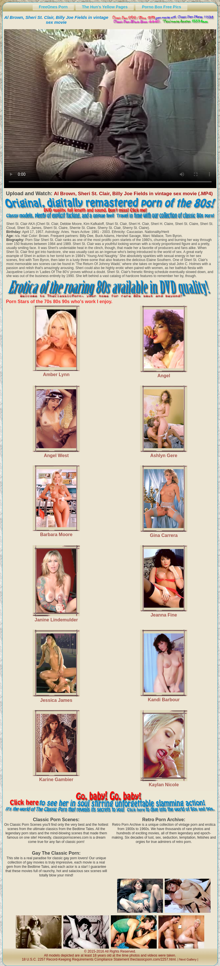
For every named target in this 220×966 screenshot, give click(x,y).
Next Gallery (188, 959)
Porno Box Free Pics (161, 7)
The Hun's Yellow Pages (104, 7)
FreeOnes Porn (53, 7)
